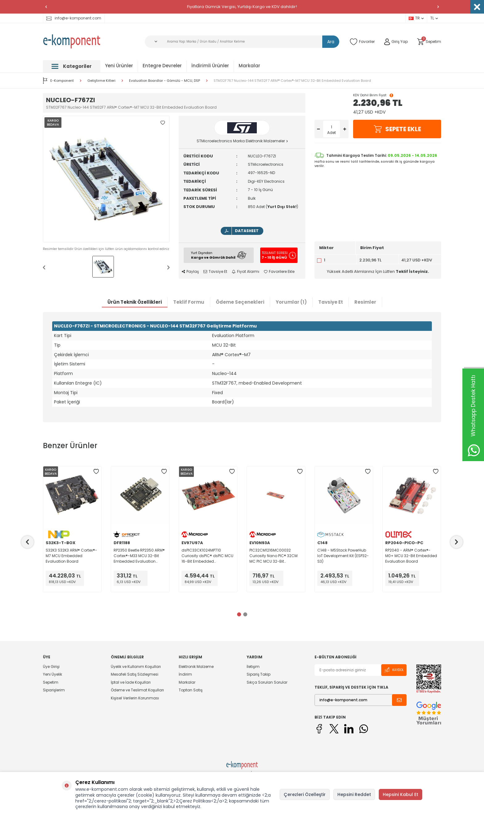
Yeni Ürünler (119, 65)
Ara (330, 42)
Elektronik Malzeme (196, 666)
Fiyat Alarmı (245, 271)
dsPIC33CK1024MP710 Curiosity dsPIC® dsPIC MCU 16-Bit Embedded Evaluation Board (207, 556)
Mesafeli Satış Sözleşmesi (134, 674)
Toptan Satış (190, 690)
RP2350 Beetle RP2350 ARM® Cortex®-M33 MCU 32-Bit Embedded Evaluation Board (139, 556)
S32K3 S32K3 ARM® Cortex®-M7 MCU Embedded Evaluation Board (71, 556)
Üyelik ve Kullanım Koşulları (136, 666)
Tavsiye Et (215, 271)
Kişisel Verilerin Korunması (135, 698)
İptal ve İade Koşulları (131, 682)
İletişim (253, 666)
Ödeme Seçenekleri (240, 302)
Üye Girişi (51, 666)
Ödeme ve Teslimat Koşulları (137, 690)
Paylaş (190, 271)
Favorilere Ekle (279, 271)
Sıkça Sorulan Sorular (267, 682)
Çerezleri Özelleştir (305, 794)
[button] (46, 7)
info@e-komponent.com (73, 18)
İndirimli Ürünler (210, 65)
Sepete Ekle (397, 129)
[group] (106, 179)
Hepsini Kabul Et (400, 794)
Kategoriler (72, 66)
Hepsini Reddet (354, 794)
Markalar (249, 65)
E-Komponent (58, 80)
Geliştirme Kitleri (101, 80)
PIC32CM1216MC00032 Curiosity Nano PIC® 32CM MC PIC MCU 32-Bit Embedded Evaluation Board (273, 556)
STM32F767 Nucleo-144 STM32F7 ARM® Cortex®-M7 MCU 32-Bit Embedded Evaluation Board (292, 80)
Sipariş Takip (258, 674)
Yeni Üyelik (52, 674)
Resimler (365, 302)
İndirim (185, 674)
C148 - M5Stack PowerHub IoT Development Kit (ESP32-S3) (343, 556)
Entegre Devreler (162, 65)
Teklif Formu (188, 302)
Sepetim (50, 682)
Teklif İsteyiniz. (412, 271)
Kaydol (394, 670)
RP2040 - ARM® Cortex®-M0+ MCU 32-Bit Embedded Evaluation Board (411, 556)
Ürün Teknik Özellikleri (134, 302)
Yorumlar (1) (291, 302)
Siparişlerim (54, 690)
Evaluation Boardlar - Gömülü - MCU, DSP (164, 80)
